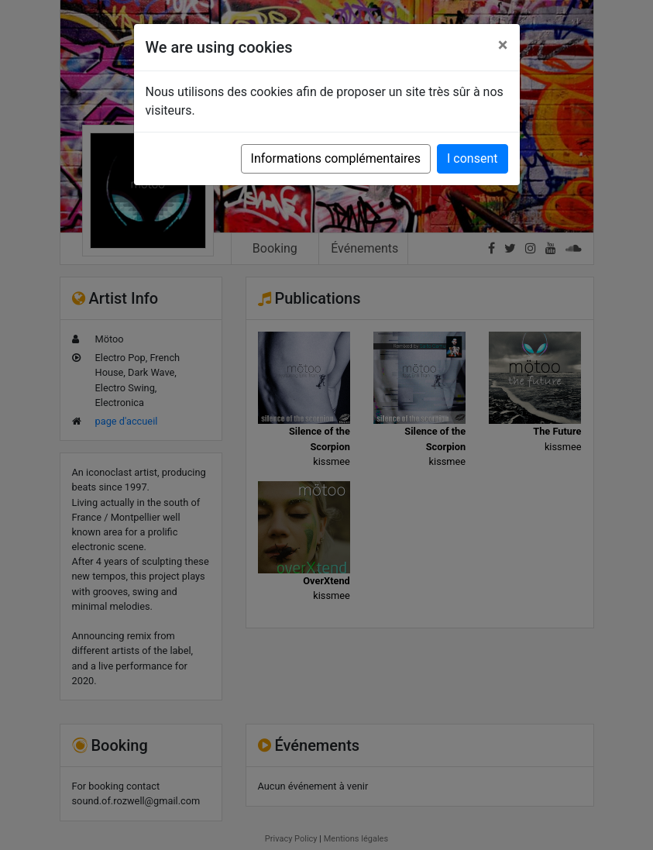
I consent (472, 158)
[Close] (503, 45)
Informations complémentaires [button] (336, 158)
